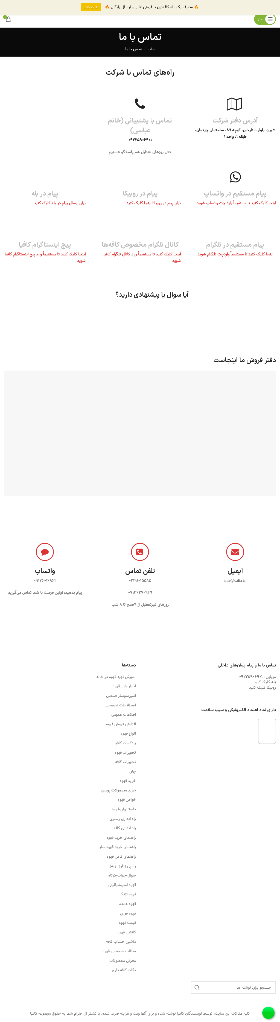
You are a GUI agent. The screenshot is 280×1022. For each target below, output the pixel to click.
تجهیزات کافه (125, 762)
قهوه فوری (128, 913)
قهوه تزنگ (128, 894)
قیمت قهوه (127, 923)
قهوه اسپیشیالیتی (122, 885)
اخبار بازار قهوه (124, 686)
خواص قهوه (127, 800)
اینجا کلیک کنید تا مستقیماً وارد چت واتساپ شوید (236, 203)
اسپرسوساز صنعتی (121, 696)
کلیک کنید (262, 682)
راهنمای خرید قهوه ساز (117, 847)
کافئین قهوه (127, 932)
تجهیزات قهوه (125, 753)
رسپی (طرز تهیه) (123, 866)
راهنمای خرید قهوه (121, 838)
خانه (151, 49)
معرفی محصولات (122, 961)
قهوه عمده (127, 904)
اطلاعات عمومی (123, 715)
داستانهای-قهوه (124, 809)
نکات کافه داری (124, 970)
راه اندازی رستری (123, 819)
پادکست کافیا (125, 743)
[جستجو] (233, 987)
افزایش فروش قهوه (121, 724)
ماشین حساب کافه (121, 942)
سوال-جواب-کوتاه (122, 875)
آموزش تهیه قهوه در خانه (116, 677)
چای (132, 771)
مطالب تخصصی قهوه (119, 951)
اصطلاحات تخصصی (120, 705)
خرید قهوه (128, 781)
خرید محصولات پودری (118, 790)
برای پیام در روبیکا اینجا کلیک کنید (153, 203)
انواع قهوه (128, 733)
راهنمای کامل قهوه (121, 857)
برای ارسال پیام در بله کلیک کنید (59, 203)
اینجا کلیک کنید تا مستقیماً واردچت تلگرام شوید (235, 254)
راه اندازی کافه (124, 828)
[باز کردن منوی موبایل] (265, 19)
